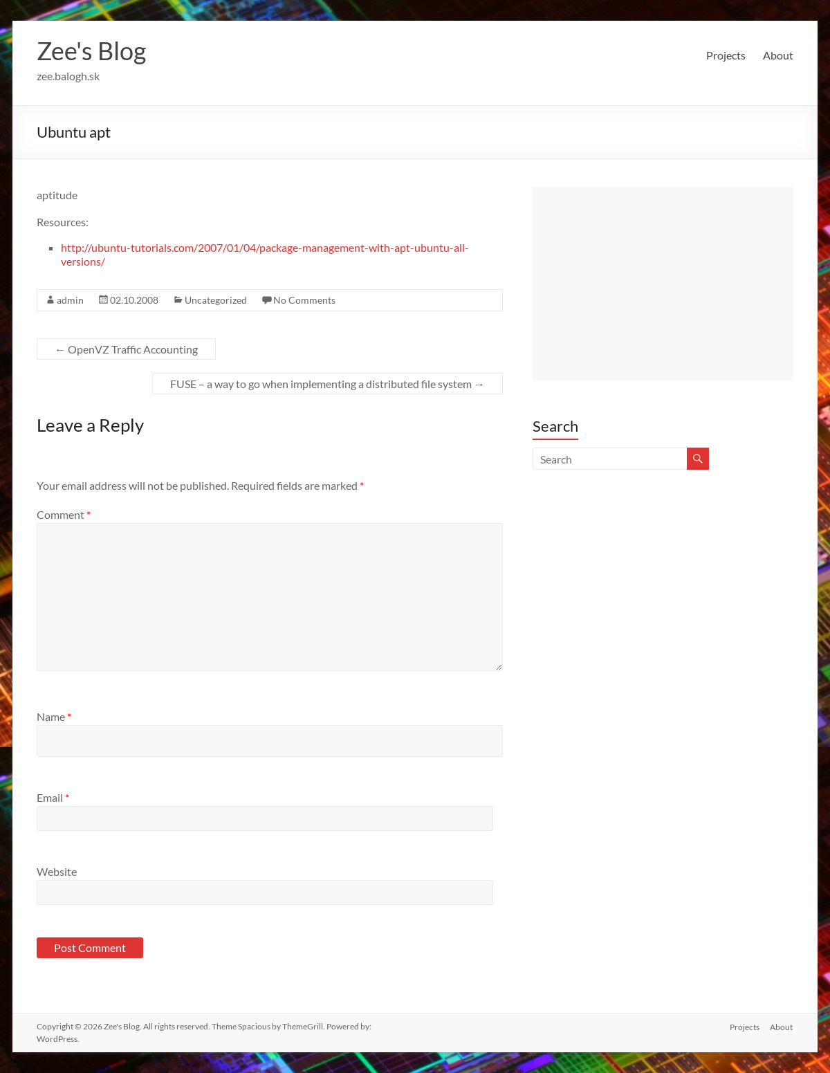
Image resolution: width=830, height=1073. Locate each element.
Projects (726, 55)
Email (53, 797)
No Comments (304, 300)
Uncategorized (216, 300)
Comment (64, 514)
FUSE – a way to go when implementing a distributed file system (327, 383)
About (778, 55)
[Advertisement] (663, 283)
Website (57, 871)
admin (70, 300)
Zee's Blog (91, 50)
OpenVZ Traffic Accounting (126, 349)
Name (54, 716)
